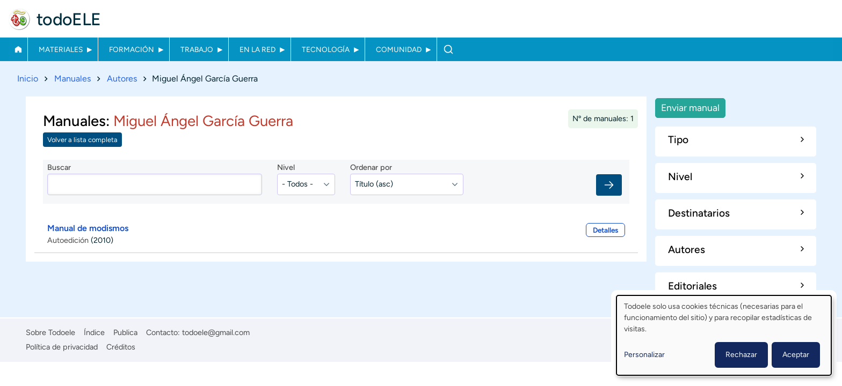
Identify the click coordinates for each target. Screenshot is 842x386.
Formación (131, 49)
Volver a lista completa (82, 140)
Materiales (61, 49)
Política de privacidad (62, 347)
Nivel (286, 168)
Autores (122, 78)
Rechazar (741, 354)
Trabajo (196, 49)
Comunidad (399, 49)
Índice (94, 332)
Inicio (18, 49)
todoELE (69, 19)
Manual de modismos (87, 228)
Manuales (72, 78)
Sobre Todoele (50, 332)
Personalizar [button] (644, 354)
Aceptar (795, 354)
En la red (257, 49)
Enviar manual (690, 107)
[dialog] (723, 335)
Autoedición (68, 240)
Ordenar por (371, 168)
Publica (125, 332)
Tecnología (326, 49)
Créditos (120, 347)
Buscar (448, 49)
